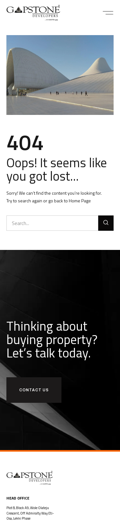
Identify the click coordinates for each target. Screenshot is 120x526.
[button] (108, 13)
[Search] (106, 223)
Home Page (80, 200)
